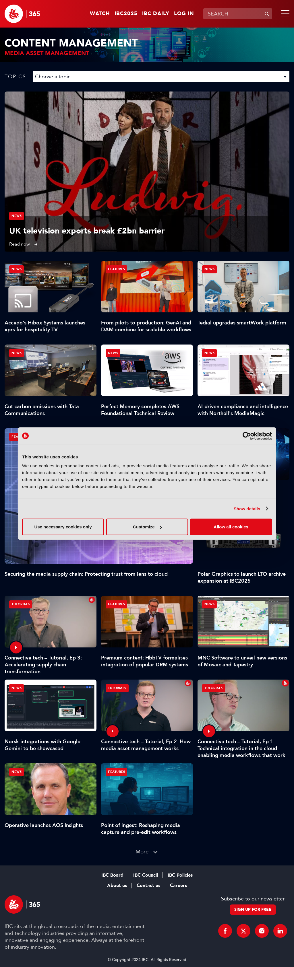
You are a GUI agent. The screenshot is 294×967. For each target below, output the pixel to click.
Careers (178, 885)
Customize (147, 526)
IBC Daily (155, 14)
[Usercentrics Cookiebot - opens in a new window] (247, 435)
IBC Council (145, 875)
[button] (284, 13)
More (142, 851)
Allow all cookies (231, 526)
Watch (100, 14)
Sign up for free (252, 909)
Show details (247, 508)
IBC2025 (126, 14)
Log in (184, 14)
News (16, 216)
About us (117, 885)
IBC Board (112, 875)
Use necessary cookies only (63, 526)
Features (116, 269)
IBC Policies (180, 875)
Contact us (148, 885)
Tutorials (20, 604)
